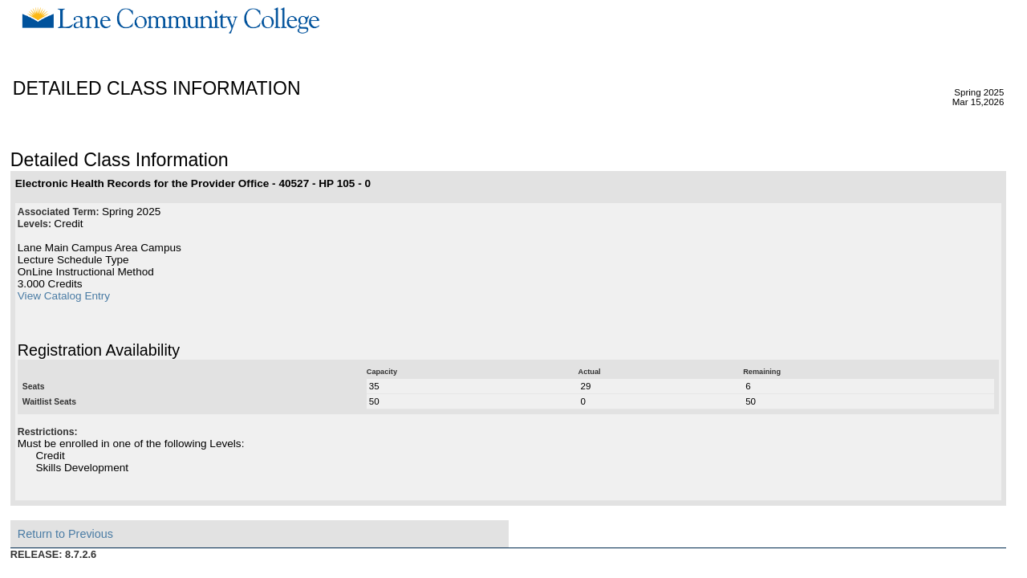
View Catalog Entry (64, 296)
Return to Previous (65, 533)
